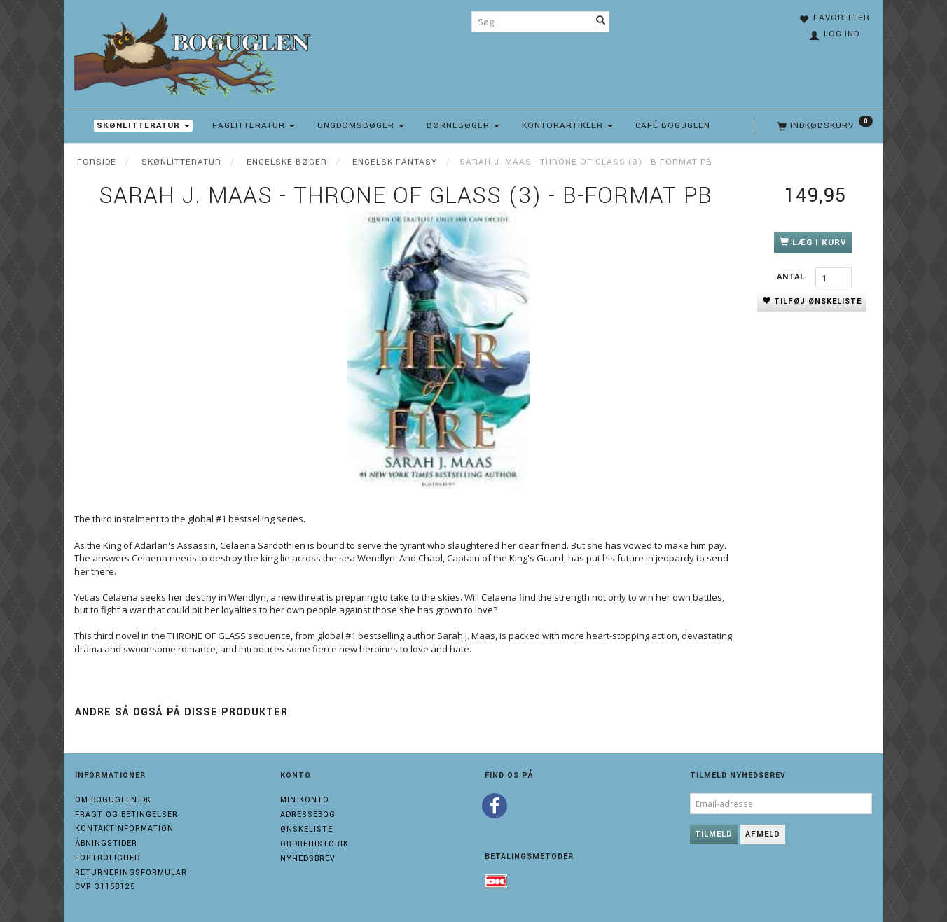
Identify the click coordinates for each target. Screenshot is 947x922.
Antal (792, 277)
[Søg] (601, 22)
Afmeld (762, 834)
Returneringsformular (131, 872)
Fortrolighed (107, 858)
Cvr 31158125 (105, 886)
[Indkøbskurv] (824, 126)
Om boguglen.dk (113, 800)
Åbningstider (106, 843)
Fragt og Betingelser (126, 814)
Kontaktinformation (124, 828)
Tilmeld (714, 834)
